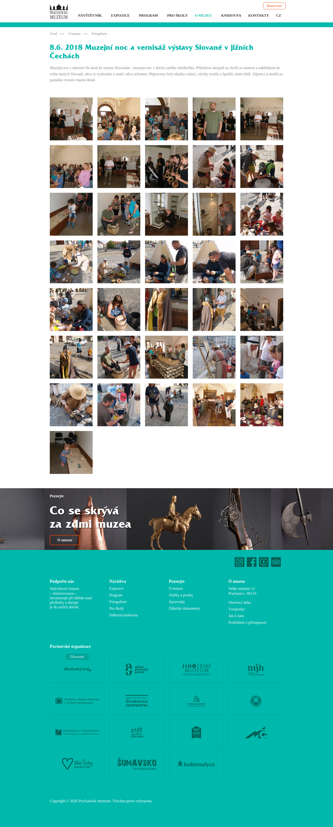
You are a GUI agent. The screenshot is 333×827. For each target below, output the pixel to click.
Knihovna (231, 15)
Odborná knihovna (123, 615)
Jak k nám (236, 616)
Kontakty (258, 15)
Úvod (53, 34)
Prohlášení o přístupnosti (247, 622)
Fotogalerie (99, 34)
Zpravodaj (177, 602)
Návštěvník (90, 15)
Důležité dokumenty (184, 608)
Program (148, 15)
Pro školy (177, 15)
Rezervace (274, 6)
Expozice (120, 15)
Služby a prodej (181, 595)
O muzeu (203, 15)
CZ (278, 15)
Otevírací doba (239, 602)
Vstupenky (236, 609)
